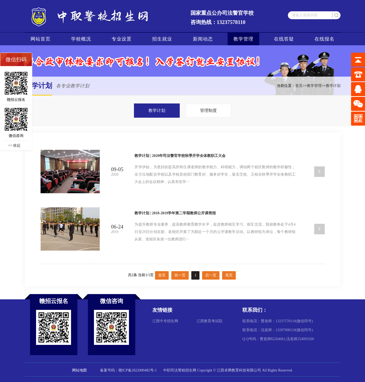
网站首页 (41, 39)
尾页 (229, 275)
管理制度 (208, 110)
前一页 (180, 275)
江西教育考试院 (209, 321)
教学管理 (243, 39)
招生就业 (162, 39)
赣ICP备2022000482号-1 (137, 370)
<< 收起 (14, 145)
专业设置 (122, 39)
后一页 (210, 275)
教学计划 (333, 86)
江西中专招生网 (165, 321)
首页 (299, 86)
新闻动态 (203, 39)
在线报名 (324, 39)
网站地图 (79, 370)
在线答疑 (284, 39)
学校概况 (81, 39)
